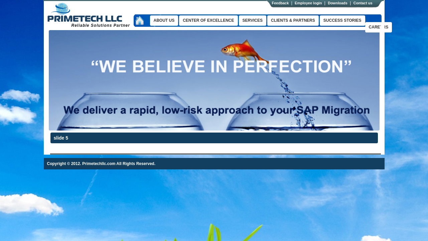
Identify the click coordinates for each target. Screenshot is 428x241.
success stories (342, 20)
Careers (379, 27)
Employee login (308, 3)
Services (253, 20)
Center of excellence (208, 20)
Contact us (363, 3)
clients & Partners (293, 20)
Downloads (337, 3)
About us (164, 20)
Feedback (280, 3)
